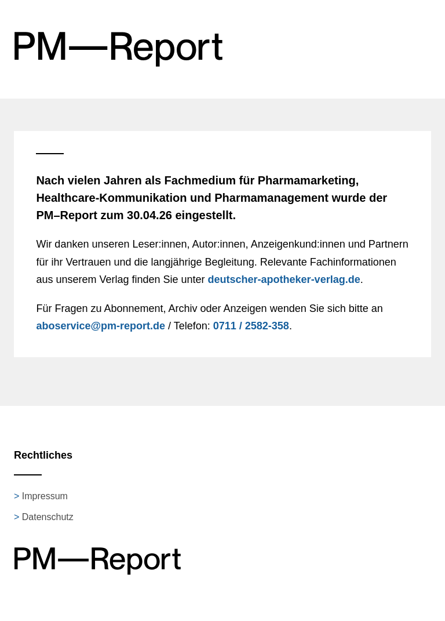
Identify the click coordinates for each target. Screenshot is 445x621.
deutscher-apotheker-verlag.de (284, 279)
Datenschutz (48, 517)
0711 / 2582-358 (251, 326)
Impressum (45, 496)
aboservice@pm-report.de (100, 326)
